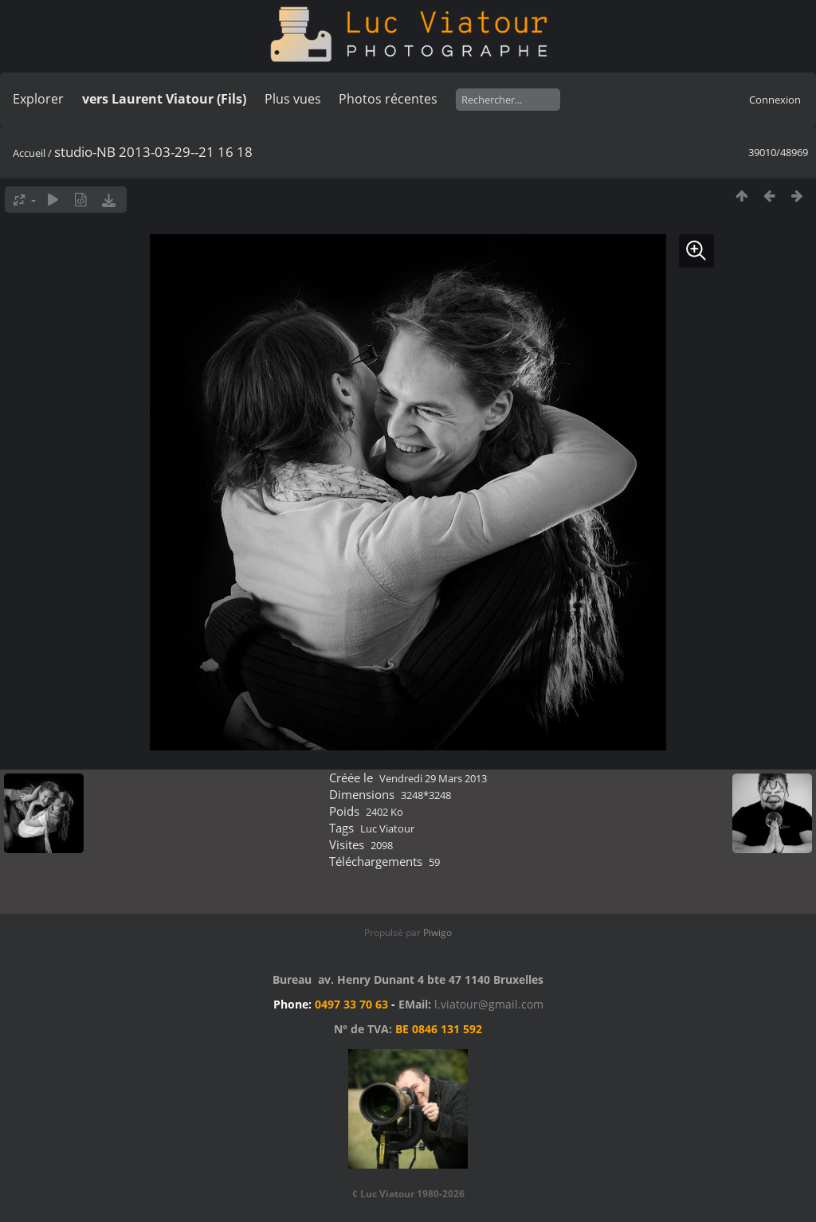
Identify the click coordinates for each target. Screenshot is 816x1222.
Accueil (29, 153)
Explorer (38, 99)
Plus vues (293, 99)
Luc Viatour (387, 828)
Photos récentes (388, 99)
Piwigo (437, 932)
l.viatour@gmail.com (488, 1004)
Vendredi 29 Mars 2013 (433, 778)
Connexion (775, 99)
